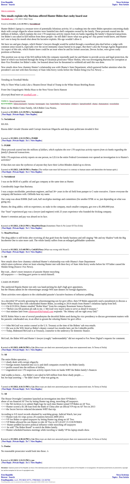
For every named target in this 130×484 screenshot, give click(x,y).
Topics (115, 5)
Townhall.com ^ (7, 19)
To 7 (27, 441)
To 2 (27, 172)
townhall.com (30, 94)
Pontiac (35, 170)
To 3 (27, 463)
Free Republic (7, 2)
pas (33, 460)
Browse (4, 5)
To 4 (27, 252)
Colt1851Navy (37, 249)
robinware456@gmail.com (40, 311)
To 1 (27, 140)
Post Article (124, 5)
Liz (33, 347)
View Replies (31, 114)
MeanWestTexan (39, 226)
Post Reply (6, 114)
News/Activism (122, 2)
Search (12, 5)
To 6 (27, 389)
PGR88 (35, 138)
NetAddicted (37, 112)
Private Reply (18, 114)
